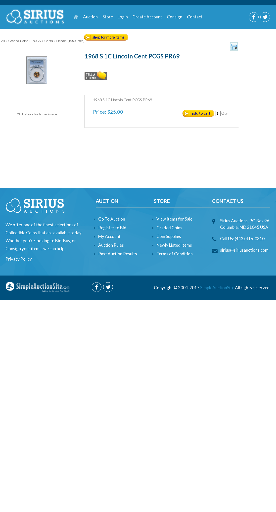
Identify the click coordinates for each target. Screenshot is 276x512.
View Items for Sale (174, 219)
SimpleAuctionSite (217, 287)
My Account (109, 236)
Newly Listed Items (174, 245)
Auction (90, 16)
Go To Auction (111, 219)
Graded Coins (169, 227)
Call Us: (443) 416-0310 (242, 238)
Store (107, 16)
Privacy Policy (18, 259)
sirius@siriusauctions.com (244, 250)
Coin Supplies (168, 236)
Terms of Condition (174, 253)
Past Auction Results (117, 253)
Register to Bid (112, 227)
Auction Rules (111, 245)
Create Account (147, 16)
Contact (194, 16)
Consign (174, 16)
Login (123, 16)
